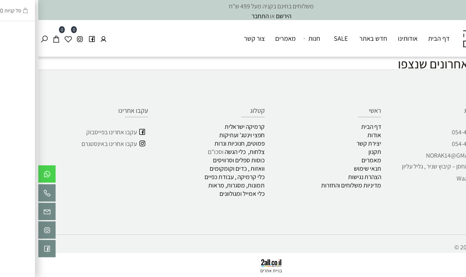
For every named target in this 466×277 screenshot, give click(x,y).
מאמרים (247, 38)
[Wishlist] (30, 38)
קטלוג (219, 110)
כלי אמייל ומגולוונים (203, 193)
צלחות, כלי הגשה (206, 151)
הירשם (245, 16)
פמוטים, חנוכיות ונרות (201, 143)
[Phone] (9, 194)
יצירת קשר (330, 143)
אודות (336, 135)
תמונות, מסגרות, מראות (198, 185)
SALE (303, 38)
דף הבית (400, 38)
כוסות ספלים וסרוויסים (200, 160)
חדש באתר (335, 38)
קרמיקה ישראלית (206, 126)
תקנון (336, 151)
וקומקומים (183, 168)
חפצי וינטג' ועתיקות (203, 135)
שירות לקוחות (442, 110)
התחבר (221, 16)
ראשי (337, 110)
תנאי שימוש (329, 168)
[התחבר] (65, 38)
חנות (273, 38)
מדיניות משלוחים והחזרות (313, 185)
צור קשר (216, 38)
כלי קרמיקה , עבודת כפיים (195, 177)
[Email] (9, 213)
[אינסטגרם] (41, 38)
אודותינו (369, 38)
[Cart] (18, 38)
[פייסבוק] (53, 38)
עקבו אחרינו (95, 110)
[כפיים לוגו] (441, 33)
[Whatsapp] (9, 176)
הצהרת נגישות (326, 177)
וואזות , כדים (211, 168)
